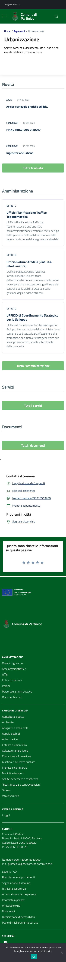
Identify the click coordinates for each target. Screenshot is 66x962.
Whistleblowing (11, 905)
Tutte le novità (33, 168)
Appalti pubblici (11, 733)
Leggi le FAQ (9, 871)
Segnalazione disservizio (16, 883)
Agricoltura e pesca (13, 716)
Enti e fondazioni (12, 680)
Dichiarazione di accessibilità (18, 917)
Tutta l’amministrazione (33, 365)
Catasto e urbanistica (14, 745)
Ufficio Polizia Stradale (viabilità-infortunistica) (29, 264)
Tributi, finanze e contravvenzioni (21, 784)
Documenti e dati (12, 697)
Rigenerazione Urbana (19, 153)
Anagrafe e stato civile (15, 728)
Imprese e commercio (14, 767)
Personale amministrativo (17, 691)
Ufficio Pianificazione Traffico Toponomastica (27, 215)
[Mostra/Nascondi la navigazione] (4, 16)
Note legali (8, 911)
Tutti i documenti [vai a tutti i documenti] (33, 445)
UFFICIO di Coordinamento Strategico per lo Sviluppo (32, 317)
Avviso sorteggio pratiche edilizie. (27, 106)
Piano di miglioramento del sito (20, 922)
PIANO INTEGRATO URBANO (23, 130)
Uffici (5, 674)
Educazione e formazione (16, 756)
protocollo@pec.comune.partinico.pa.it (30, 864)
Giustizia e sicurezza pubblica (18, 762)
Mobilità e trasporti (13, 773)
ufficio (11, 206)
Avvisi (9, 100)
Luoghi (6, 815)
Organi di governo (12, 663)
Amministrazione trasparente (19, 894)
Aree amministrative (14, 669)
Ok (33, 956)
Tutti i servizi (33, 405)
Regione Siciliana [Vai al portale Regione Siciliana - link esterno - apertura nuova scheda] (12, 4)
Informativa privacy (13, 900)
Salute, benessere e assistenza (20, 779)
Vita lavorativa (10, 796)
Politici (6, 686)
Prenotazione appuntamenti (18, 877)
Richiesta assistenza (14, 888)
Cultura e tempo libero (15, 750)
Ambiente (8, 722)
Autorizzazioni (10, 739)
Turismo (6, 790)
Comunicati (12, 123)
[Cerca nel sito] (56, 16)
